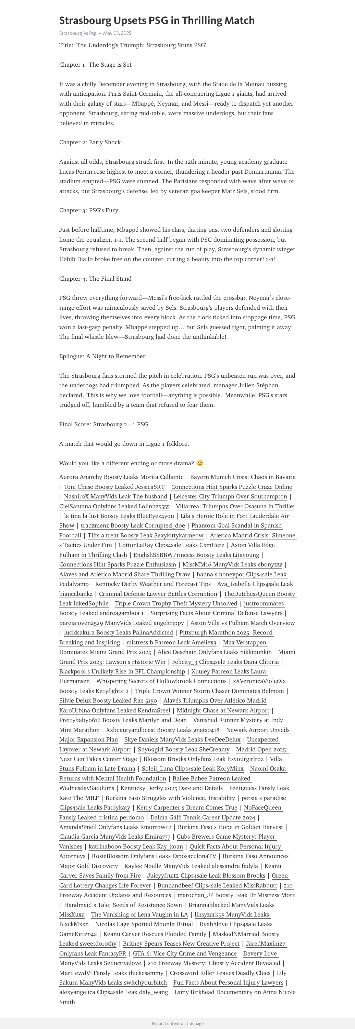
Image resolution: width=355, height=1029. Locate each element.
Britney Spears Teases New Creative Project (181, 943)
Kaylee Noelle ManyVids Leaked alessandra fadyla (191, 866)
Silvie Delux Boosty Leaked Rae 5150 (108, 700)
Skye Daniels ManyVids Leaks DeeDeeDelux (182, 739)
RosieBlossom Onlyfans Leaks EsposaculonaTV (154, 856)
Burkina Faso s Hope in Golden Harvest (230, 827)
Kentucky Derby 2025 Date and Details (172, 788)
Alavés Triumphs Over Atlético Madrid (215, 700)
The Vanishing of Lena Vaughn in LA (139, 914)
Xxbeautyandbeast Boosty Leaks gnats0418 (163, 730)
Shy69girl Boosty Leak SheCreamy (184, 749)
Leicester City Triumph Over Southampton (230, 496)
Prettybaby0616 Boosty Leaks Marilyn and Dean (123, 720)
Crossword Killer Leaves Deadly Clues (220, 973)
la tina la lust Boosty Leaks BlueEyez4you (119, 516)
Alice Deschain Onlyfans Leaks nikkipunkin (215, 652)
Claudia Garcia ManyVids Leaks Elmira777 (114, 836)
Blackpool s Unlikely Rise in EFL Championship (122, 671)
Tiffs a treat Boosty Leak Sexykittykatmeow (146, 535)
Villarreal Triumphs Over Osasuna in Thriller (235, 506)
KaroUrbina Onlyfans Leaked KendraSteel (114, 710)
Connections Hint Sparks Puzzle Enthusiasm (117, 564)
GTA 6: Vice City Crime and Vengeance (185, 953)
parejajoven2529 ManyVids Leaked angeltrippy (121, 623)
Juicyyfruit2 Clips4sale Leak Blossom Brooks (206, 875)
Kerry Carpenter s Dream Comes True (187, 807)
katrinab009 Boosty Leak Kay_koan (136, 846)
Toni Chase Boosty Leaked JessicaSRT (114, 487)
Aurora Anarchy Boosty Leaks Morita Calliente (121, 477)
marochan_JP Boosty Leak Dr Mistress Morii (237, 895)
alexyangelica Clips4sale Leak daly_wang (113, 992)
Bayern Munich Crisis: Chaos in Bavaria (243, 477)
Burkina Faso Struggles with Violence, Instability (170, 798)
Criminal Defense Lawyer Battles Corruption (158, 594)
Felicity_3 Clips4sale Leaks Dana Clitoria (225, 662)
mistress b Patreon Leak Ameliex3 (171, 642)
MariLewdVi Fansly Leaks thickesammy (111, 973)
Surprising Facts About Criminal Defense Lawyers (216, 613)
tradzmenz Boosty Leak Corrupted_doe (133, 525)
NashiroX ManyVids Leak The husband (115, 496)
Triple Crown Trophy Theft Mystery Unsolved (176, 603)
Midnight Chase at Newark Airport (223, 710)
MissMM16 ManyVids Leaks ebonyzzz (232, 564)
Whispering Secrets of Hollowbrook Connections (161, 681)
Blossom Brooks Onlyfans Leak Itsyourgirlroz (204, 759)
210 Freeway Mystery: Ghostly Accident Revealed (214, 963)
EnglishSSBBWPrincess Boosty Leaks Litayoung (196, 555)
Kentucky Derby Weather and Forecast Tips (153, 584)
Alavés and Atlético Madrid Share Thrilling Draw (124, 574)
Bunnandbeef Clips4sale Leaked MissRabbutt (217, 885)
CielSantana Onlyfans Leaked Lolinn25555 (114, 506)
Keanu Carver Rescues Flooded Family (154, 934)
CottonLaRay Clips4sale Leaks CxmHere (171, 545)
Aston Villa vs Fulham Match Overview (243, 623)
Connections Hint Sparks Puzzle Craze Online (231, 487)
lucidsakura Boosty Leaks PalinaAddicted (118, 632)
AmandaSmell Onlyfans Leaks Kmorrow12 (115, 827)
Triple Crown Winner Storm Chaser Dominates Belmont (209, 691)
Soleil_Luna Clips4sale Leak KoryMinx (193, 768)
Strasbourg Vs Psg (78, 33)
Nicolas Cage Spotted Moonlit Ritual (144, 924)
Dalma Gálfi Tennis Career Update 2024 (202, 817)
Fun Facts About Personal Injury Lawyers (228, 982)
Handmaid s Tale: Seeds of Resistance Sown (123, 905)
